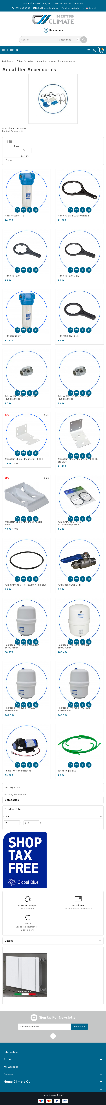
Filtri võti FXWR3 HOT (69, 276)
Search (83, 39)
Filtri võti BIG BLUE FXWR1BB (73, 215)
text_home (7, 61)
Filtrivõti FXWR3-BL (68, 336)
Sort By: (25, 156)
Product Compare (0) (13, 131)
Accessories (20, 794)
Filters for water (25, 61)
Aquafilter (42, 61)
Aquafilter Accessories (63, 61)
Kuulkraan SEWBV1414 (70, 585)
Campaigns (56, 30)
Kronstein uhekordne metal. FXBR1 (24, 459)
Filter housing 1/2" (15, 215)
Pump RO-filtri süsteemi (18, 770)
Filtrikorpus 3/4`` (14, 336)
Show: (17, 146)
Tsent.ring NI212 (67, 770)
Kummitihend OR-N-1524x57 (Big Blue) (26, 585)
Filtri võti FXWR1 (14, 276)
